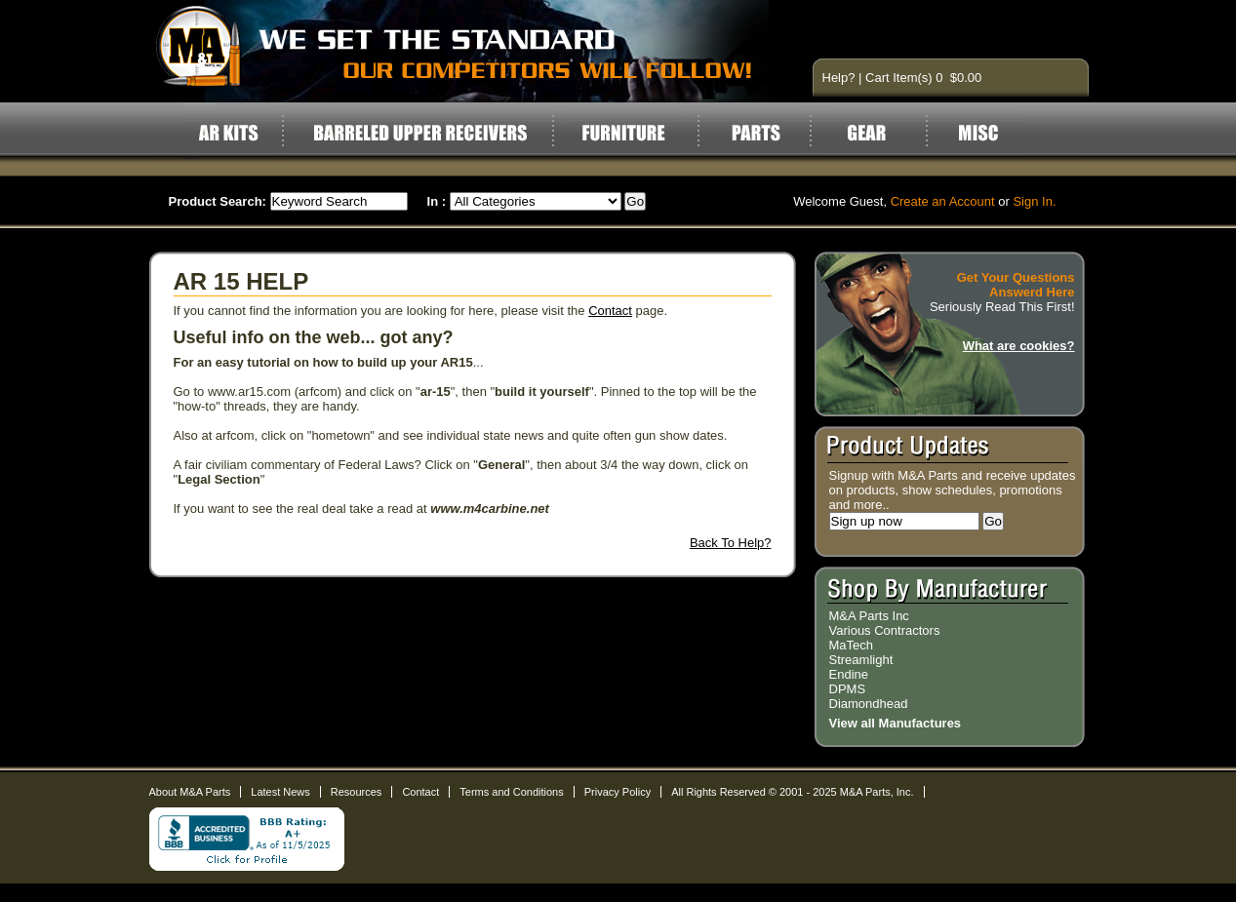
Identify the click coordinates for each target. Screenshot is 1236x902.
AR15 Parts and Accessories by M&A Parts (472, 51)
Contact (610, 310)
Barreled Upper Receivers (419, 132)
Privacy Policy (617, 792)
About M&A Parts (190, 792)
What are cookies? (1019, 345)
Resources (356, 792)
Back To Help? (731, 542)
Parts (756, 132)
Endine (848, 674)
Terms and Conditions (511, 792)
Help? (839, 77)
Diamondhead (868, 703)
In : (437, 201)
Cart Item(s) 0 (905, 77)
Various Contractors (884, 630)
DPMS (847, 689)
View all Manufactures (895, 723)
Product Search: (217, 201)
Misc (977, 132)
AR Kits (227, 132)
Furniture (623, 132)
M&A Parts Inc (869, 615)
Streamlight (861, 659)
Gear (878, 132)
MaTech (851, 645)
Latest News (280, 792)
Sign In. (1034, 201)
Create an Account (943, 201)
